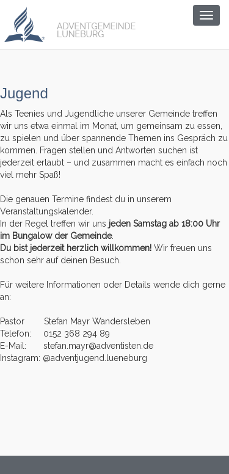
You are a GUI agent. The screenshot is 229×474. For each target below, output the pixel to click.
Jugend (24, 93)
